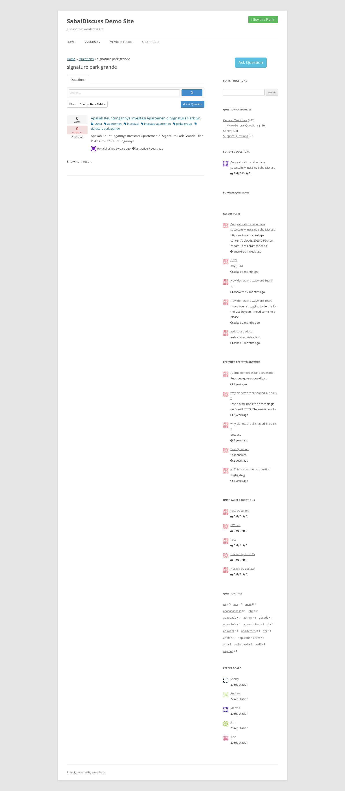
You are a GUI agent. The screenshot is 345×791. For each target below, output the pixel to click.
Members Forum (121, 42)
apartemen (113, 124)
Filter (72, 104)
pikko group (182, 124)
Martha (235, 708)
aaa (235, 604)
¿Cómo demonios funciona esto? (251, 373)
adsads (263, 617)
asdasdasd (241, 644)
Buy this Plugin (263, 19)
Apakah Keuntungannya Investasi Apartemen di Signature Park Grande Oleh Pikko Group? (165, 118)
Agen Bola (229, 624)
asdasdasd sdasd (241, 331)
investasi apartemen (156, 124)
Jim (232, 722)
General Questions (235, 120)
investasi (131, 124)
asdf (258, 644)
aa (224, 604)
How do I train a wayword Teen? (251, 280)
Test (233, 540)
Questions (92, 42)
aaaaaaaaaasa (232, 611)
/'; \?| (233, 260)
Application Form (249, 638)
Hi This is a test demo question (250, 469)
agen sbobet (251, 624)
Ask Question (192, 104)
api (265, 631)
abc (251, 611)
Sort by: (92, 104)
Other (96, 124)
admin (247, 617)
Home (71, 42)
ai (268, 624)
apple (226, 638)
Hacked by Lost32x (242, 554)
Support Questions (235, 136)
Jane (233, 737)
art (225, 644)
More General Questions (243, 125)
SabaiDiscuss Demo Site (100, 21)
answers (228, 631)
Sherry (234, 679)
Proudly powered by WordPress (86, 772)
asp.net (228, 651)
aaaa (248, 604)
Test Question (239, 449)
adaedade (229, 617)
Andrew (235, 693)
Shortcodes (151, 42)
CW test (235, 525)
